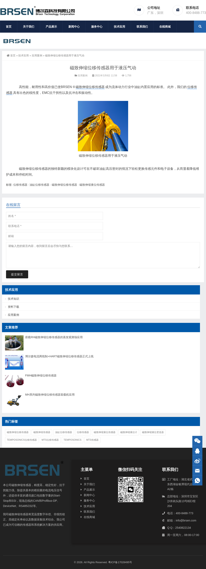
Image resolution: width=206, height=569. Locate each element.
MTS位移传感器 (50, 439)
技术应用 (119, 26)
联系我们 (142, 26)
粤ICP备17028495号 (120, 562)
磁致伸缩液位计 (128, 432)
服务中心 (96, 26)
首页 (8, 26)
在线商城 (165, 26)
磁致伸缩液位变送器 (153, 432)
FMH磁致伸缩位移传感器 (41, 375)
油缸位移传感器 (39, 184)
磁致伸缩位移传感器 (90, 87)
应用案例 (37, 55)
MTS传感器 (92, 439)
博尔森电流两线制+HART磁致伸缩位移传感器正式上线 (59, 356)
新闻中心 (74, 26)
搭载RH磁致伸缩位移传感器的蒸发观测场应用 (54, 337)
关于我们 (28, 26)
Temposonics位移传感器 (22, 439)
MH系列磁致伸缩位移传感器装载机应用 (50, 394)
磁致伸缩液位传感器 (92, 184)
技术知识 (13, 298)
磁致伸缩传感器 (41, 432)
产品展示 (51, 26)
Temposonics (72, 439)
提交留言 (17, 274)
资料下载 (13, 306)
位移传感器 (20, 184)
